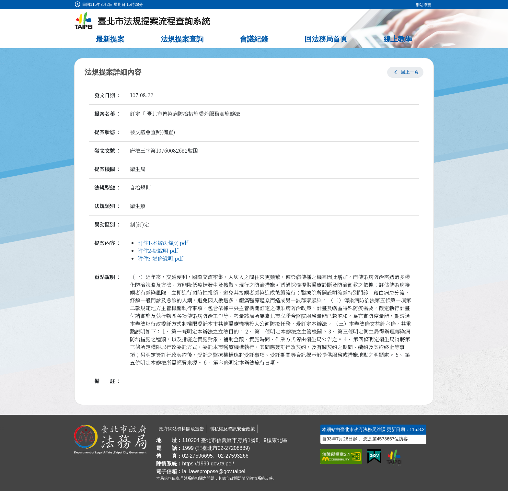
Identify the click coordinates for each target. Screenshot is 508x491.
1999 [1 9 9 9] (188, 448)
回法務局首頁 (326, 39)
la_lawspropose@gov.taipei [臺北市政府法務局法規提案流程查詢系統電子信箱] (213, 471)
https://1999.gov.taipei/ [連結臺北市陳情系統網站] (208, 463)
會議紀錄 (254, 39)
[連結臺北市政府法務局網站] (110, 439)
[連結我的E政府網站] (374, 456)
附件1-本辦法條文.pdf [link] (163, 243)
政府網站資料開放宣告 (181, 428)
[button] (405, 72)
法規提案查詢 (182, 39)
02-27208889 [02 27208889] (233, 448)
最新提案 (110, 39)
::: (2, 3)
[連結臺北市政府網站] (394, 457)
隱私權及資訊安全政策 (232, 428)
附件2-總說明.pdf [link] (158, 250)
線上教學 (398, 39)
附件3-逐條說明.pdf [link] (160, 258)
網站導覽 (423, 5)
